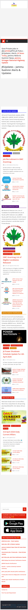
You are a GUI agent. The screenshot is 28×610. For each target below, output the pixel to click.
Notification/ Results (21, 560)
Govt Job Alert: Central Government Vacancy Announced (18, 188)
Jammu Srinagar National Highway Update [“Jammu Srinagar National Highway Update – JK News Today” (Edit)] (13, 60)
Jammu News (6, 348)
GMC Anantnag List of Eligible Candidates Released (12, 260)
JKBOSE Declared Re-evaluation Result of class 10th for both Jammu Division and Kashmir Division (18, 303)
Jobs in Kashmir (16, 153)
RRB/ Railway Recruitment (8, 560)
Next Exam (13, 359)
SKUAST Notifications (14, 579)
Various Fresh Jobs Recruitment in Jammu (18, 178)
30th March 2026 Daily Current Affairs (18, 467)
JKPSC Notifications (20, 571)
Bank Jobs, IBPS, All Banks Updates (11, 544)
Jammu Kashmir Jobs (7, 153)
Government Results (8, 254)
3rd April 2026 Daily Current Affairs (11, 433)
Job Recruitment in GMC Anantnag (13, 160)
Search (24, 509)
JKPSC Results (11, 571)
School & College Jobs (13, 574)
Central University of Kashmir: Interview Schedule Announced (18, 380)
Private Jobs (5, 574)
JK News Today (6, 345)
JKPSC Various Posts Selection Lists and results (18, 280)
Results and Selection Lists (9, 248)
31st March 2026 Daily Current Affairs (18, 459)
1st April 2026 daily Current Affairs (17, 451)
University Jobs (7, 155)
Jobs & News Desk (14, 165)
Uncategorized (7, 425)
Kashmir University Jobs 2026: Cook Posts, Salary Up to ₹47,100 (19, 197)
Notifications (17, 254)
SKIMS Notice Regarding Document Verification (19, 389)
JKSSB (7, 51)
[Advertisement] (14, 22)
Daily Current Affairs (16, 425)
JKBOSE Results (5, 563)
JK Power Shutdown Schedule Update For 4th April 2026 (13, 354)
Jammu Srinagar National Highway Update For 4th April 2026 (19, 371)
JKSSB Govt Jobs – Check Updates (10, 541)
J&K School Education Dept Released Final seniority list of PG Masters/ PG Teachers (18, 291)
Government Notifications (9, 251)
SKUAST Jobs (5, 579)
